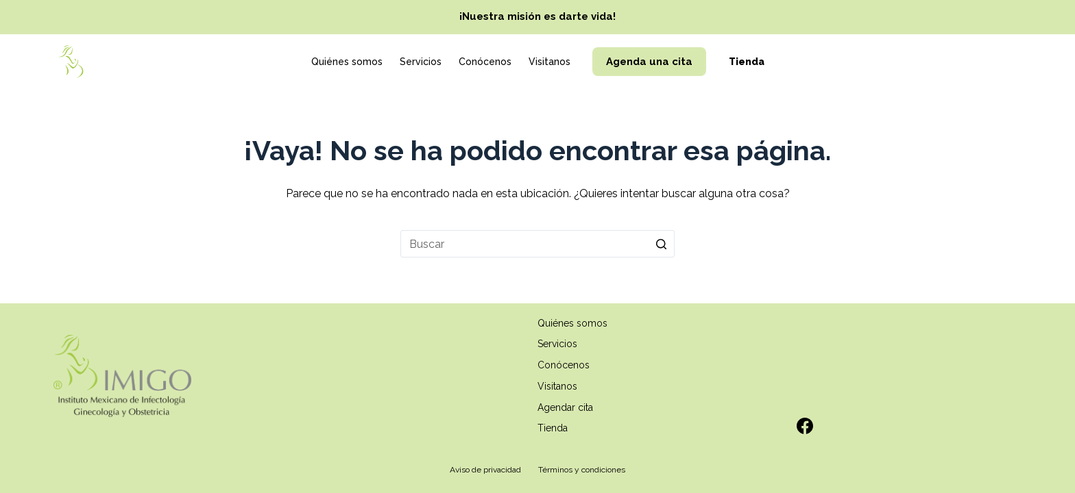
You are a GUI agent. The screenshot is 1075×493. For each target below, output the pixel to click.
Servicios (421, 61)
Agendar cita (565, 407)
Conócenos (485, 61)
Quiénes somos (347, 61)
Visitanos (549, 61)
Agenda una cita (649, 61)
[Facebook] (805, 426)
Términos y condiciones (581, 470)
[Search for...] (537, 243)
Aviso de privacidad (485, 470)
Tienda (746, 61)
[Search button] (661, 243)
